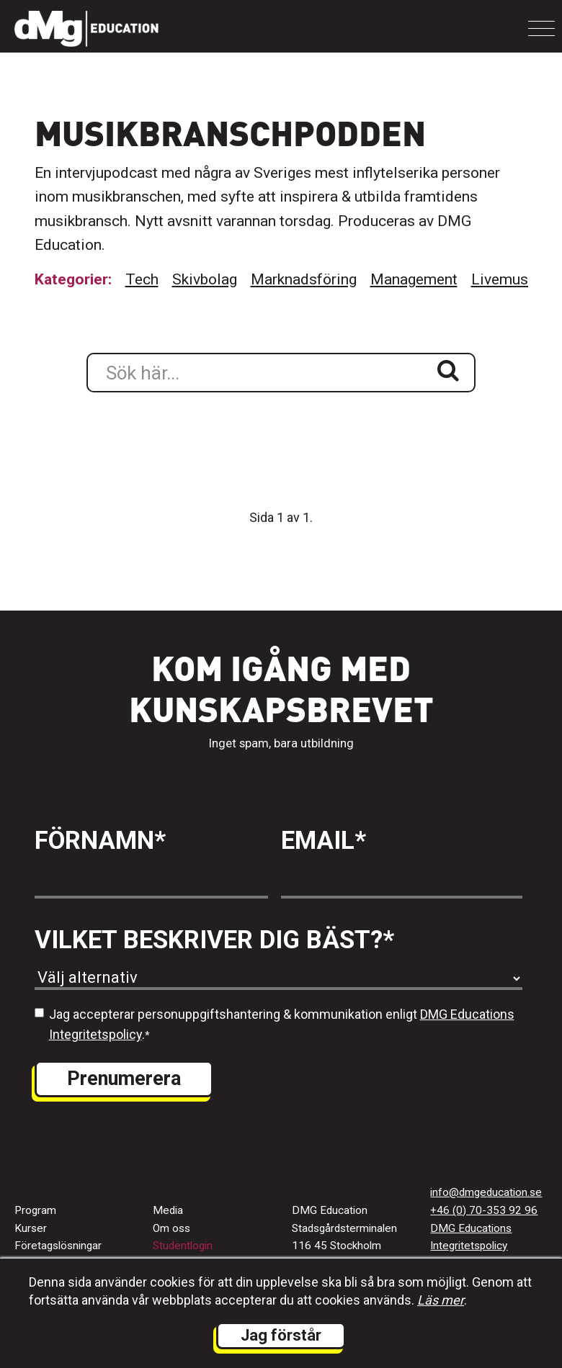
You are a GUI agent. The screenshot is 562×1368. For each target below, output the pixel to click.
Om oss (171, 1228)
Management (414, 279)
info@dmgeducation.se (486, 1192)
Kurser (30, 1228)
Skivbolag (204, 279)
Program (35, 1210)
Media (168, 1210)
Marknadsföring (304, 279)
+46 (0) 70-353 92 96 (484, 1210)
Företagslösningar (58, 1245)
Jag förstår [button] (281, 1335)
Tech (142, 279)
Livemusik (505, 279)
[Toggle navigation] (541, 28)
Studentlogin (183, 1245)
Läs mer (440, 1300)
